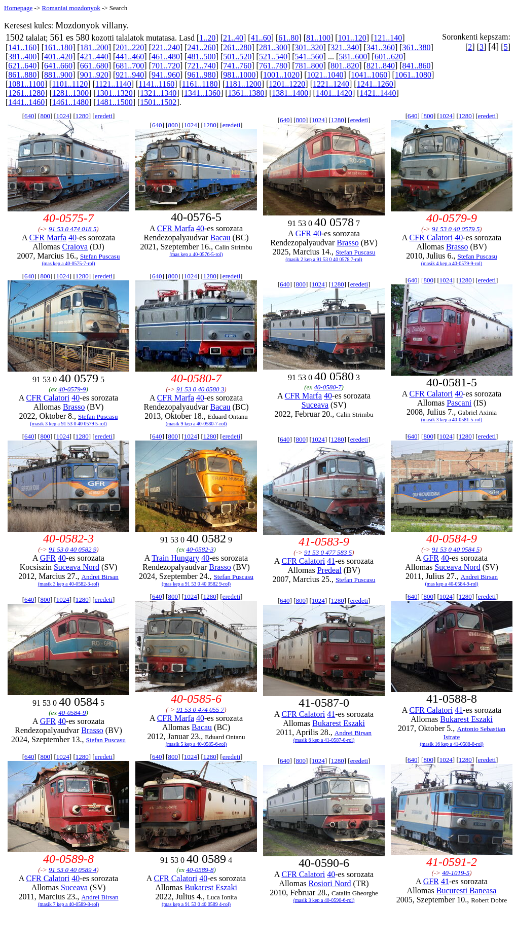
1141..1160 (156, 84)
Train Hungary (175, 558)
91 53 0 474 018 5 (72, 229)
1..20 (207, 37)
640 (29, 116)
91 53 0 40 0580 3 (200, 389)
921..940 (130, 74)
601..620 (389, 56)
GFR (303, 233)
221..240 (166, 47)
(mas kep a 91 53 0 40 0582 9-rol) (196, 584)
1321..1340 (158, 93)
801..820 (344, 65)
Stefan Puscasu (100, 256)
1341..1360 (202, 93)
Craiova (75, 246)
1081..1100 (26, 84)
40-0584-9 (72, 712)
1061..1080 (413, 74)
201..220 (130, 47)
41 (331, 561)
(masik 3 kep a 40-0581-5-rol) (452, 419)
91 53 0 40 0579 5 (456, 229)
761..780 (273, 65)
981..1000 (239, 74)
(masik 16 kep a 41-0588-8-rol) (452, 744)
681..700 (130, 65)
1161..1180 (200, 84)
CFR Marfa (47, 237)
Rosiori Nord (330, 883)
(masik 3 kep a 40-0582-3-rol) (68, 584)
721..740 (202, 65)
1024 (62, 116)
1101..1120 (70, 84)
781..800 (309, 65)
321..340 (344, 47)
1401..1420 (334, 93)
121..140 (388, 37)
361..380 (416, 47)
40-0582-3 (199, 549)
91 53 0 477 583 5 (328, 552)
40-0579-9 (72, 389)
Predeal (329, 570)
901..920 (94, 74)
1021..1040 (325, 74)
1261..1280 (26, 93)
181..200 (94, 47)
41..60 (261, 37)
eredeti (104, 116)
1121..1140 (113, 84)
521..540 (273, 56)
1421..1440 (378, 93)
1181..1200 (243, 84)
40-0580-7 (327, 387)
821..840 (380, 65)
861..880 (22, 74)
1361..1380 (246, 93)
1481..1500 (114, 102)
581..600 (353, 56)
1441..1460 (26, 102)
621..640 (22, 65)
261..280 (237, 47)
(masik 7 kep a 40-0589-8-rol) (68, 904)
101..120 (352, 37)
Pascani (459, 402)
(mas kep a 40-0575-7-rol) (68, 263)
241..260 (202, 47)
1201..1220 (287, 84)
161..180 (58, 47)
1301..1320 (114, 93)
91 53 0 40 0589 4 (72, 870)
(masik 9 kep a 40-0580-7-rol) (196, 423)
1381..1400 (290, 93)
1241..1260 (375, 84)
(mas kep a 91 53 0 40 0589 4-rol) (196, 904)
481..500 (202, 56)
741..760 (237, 65)
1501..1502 (158, 102)
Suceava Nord (76, 567)
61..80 (288, 37)
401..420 (58, 56)
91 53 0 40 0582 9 (72, 549)
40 (72, 237)
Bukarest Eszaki (338, 723)
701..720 (166, 65)
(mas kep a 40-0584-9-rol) (451, 584)
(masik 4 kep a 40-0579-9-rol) (452, 263)
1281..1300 (70, 93)
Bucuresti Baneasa (466, 890)
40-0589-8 (199, 870)
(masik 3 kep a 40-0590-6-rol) (324, 900)
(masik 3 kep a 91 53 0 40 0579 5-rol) (68, 423)
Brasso (348, 242)
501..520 (237, 56)
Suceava (315, 405)
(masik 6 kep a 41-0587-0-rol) (324, 740)
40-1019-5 (455, 873)
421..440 (94, 56)
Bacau (220, 237)
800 (45, 116)
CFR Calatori (431, 237)
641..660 (58, 65)
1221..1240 (331, 84)
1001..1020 (281, 74)
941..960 (166, 74)
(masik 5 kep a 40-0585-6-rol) (196, 744)
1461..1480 (70, 102)
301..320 (309, 47)
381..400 (22, 56)
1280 (82, 116)
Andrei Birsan (100, 576)
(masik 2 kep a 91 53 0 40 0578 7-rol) (323, 259)
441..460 (130, 56)
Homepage (18, 8)
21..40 (233, 37)
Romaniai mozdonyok (71, 8)
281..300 (273, 47)
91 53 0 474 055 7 (200, 709)
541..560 (309, 56)
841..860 (416, 65)
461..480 (166, 56)
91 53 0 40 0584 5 (456, 549)
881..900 (58, 74)
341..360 (380, 47)
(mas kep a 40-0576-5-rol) (196, 254)
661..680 (94, 65)
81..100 (318, 37)
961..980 (202, 74)
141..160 (22, 47)
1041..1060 (369, 74)
